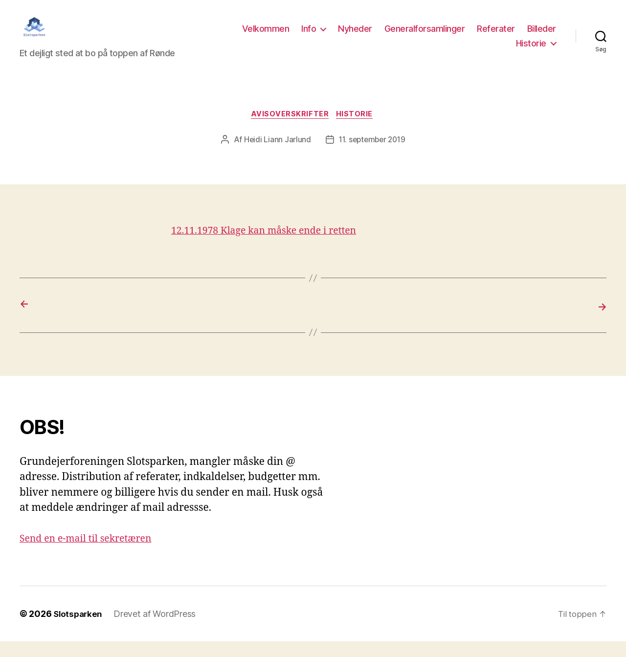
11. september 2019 (371, 156)
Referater (496, 36)
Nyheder (355, 36)
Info (308, 36)
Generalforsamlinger (424, 36)
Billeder (541, 36)
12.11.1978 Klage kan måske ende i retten (271, 247)
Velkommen (266, 36)
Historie (531, 50)
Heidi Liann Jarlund (275, 156)
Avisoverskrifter (289, 130)
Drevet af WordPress (157, 629)
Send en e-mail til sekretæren (91, 554)
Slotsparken (79, 629)
